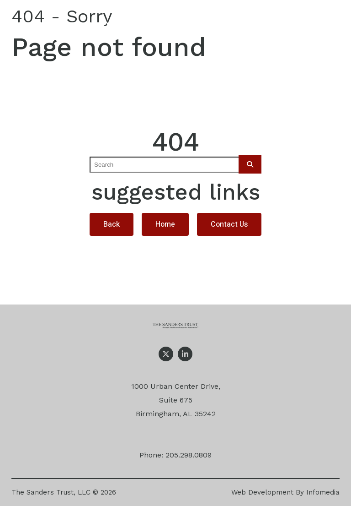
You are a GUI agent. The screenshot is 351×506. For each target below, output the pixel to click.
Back (111, 224)
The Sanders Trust (72, 29)
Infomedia (323, 492)
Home (165, 224)
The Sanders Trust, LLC (50, 492)
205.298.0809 (188, 455)
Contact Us (229, 224)
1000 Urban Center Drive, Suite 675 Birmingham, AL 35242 (175, 400)
